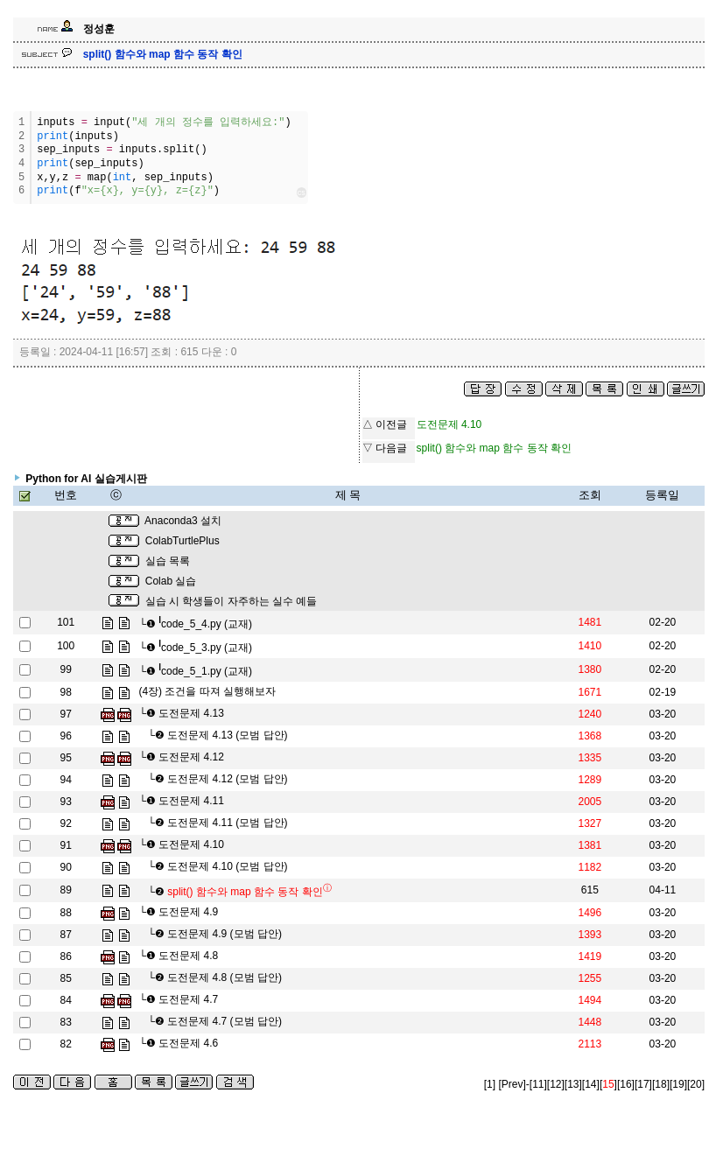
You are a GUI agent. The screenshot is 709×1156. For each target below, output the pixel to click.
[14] (591, 1084)
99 (66, 669)
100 (65, 646)
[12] (556, 1084)
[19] (678, 1084)
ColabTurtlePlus (182, 541)
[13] (573, 1084)
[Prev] (511, 1084)
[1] (489, 1084)
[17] (643, 1084)
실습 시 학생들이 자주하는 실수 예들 (231, 601)
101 (65, 622)
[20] (696, 1084)
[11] (538, 1084)
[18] (661, 1084)
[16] (626, 1084)
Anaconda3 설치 (182, 521)
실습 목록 (167, 561)
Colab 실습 (171, 581)
